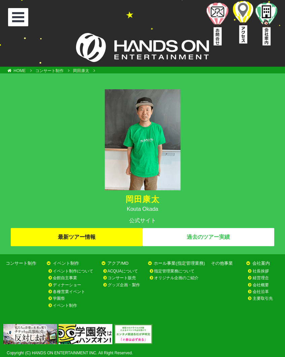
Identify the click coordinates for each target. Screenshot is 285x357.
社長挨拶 (261, 271)
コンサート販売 (122, 277)
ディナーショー (67, 285)
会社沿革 (261, 291)
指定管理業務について (174, 271)
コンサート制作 (21, 263)
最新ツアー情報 (77, 237)
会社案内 (261, 263)
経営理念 (261, 277)
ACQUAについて (122, 271)
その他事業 (222, 263)
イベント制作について (73, 271)
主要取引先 (263, 298)
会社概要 (261, 285)
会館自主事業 (65, 277)
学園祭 (59, 298)
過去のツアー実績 (208, 237)
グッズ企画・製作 (124, 285)
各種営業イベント (69, 291)
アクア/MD (118, 263)
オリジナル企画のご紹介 (176, 277)
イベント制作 (66, 263)
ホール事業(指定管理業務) (179, 263)
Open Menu (19, 17)
